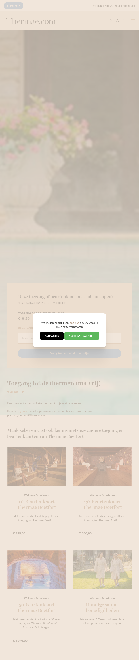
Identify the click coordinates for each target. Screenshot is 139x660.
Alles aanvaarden (81, 336)
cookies (74, 323)
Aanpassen (52, 336)
